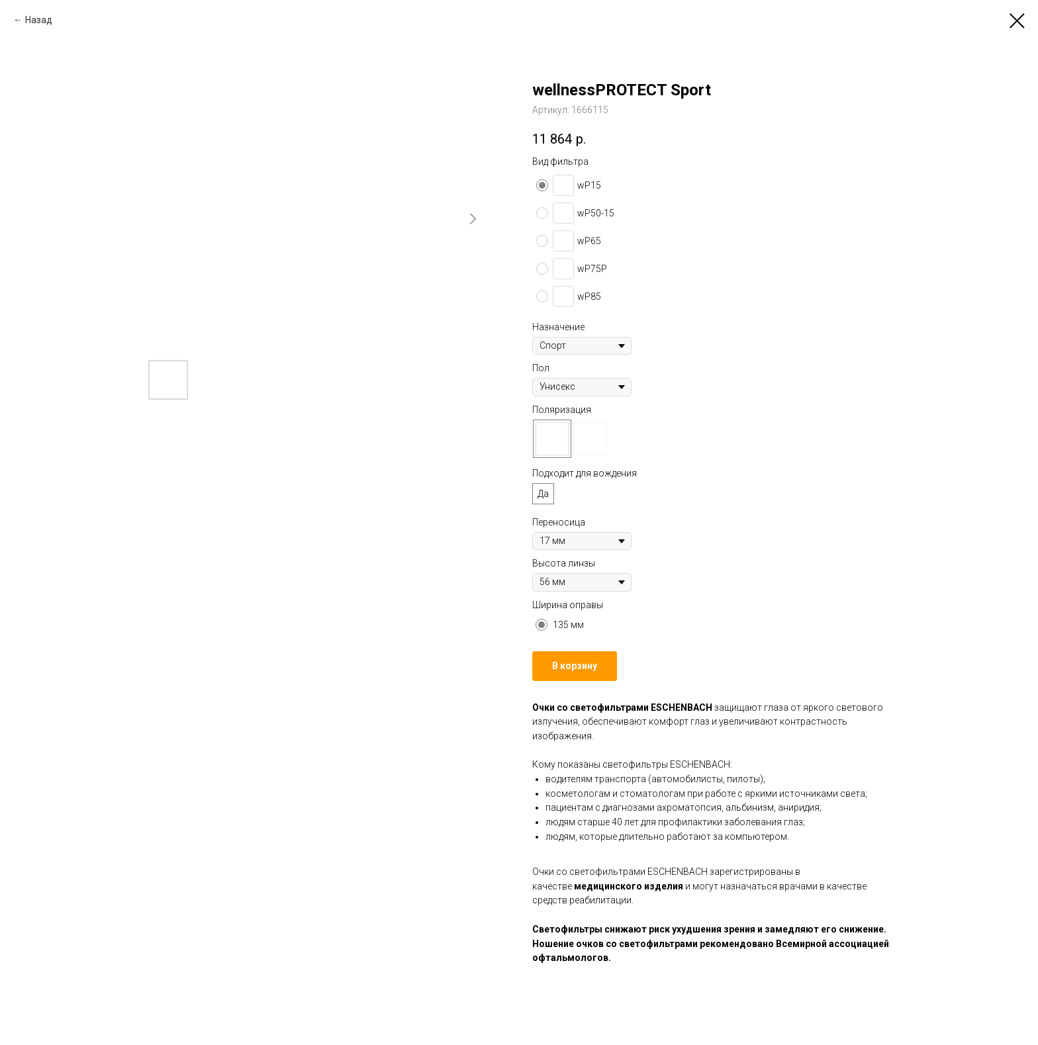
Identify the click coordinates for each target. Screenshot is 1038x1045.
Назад (38, 20)
